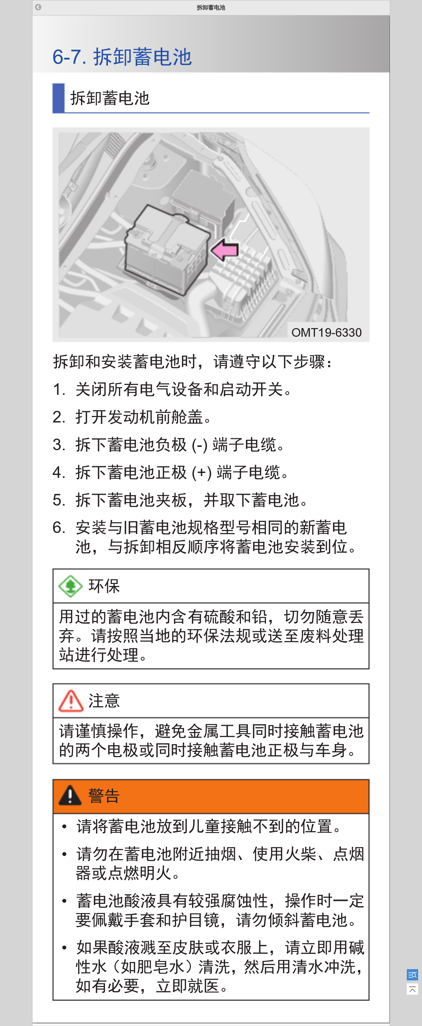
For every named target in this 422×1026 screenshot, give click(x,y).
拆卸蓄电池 (211, 7)
